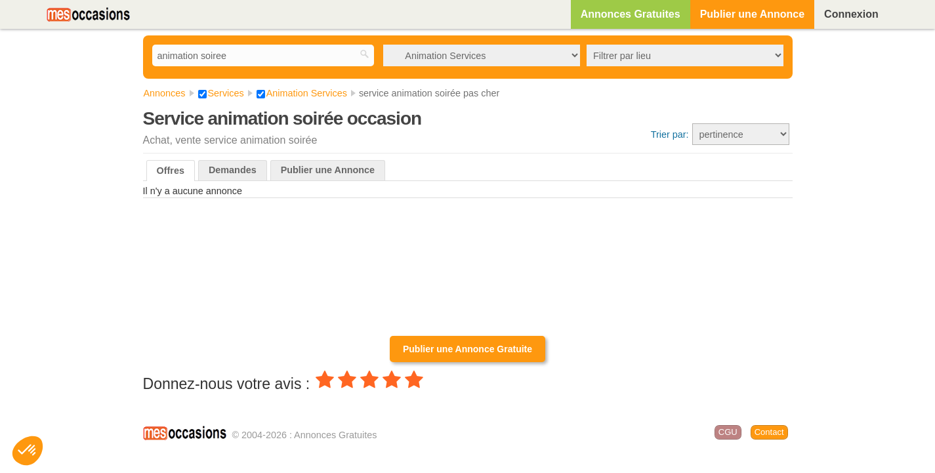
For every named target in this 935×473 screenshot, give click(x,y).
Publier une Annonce (752, 14)
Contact (769, 432)
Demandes (233, 170)
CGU (728, 432)
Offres (170, 170)
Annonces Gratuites (630, 14)
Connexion (851, 14)
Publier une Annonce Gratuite (467, 349)
